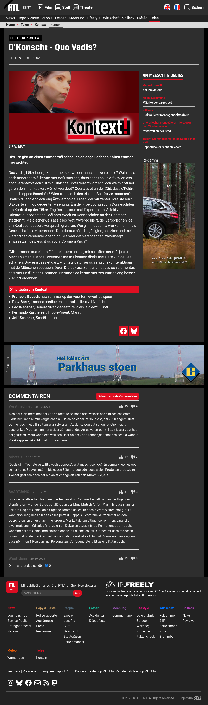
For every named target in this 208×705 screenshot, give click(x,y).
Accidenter (96, 615)
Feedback (13, 671)
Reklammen (44, 631)
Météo (142, 18)
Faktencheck (145, 636)
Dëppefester (97, 621)
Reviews (188, 621)
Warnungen (15, 658)
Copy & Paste (28, 18)
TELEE (14, 38)
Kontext (40, 25)
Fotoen (60, 18)
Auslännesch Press (45, 623)
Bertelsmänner (74, 642)
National (13, 631)
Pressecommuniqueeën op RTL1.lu (48, 671)
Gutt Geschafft (71, 628)
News (10, 18)
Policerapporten (47, 615)
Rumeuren (143, 631)
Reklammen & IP (168, 618)
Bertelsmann (168, 626)
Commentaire (122, 615)
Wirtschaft (111, 18)
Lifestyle (94, 18)
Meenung (76, 18)
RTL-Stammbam (168, 633)
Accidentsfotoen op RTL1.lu (136, 671)
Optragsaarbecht (19, 626)
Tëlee (154, 18)
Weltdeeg (143, 626)
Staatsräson (72, 636)
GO (77, 593)
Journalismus (17, 615)
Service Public (17, 621)
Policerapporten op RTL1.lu (94, 671)
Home (10, 25)
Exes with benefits (70, 618)
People (47, 18)
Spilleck (128, 18)
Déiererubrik (145, 615)
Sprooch (142, 621)
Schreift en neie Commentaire (117, 396)
